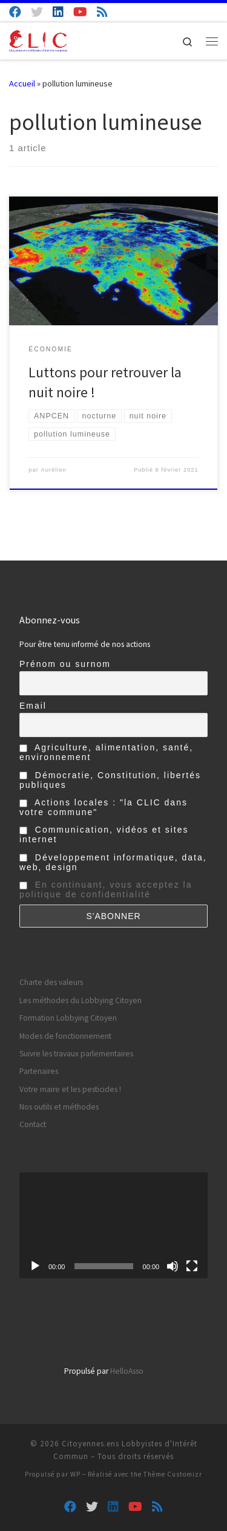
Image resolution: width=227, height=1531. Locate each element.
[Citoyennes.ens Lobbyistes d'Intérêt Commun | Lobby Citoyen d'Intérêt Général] (38, 39)
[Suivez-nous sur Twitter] (37, 12)
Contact (32, 1124)
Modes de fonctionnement (65, 1036)
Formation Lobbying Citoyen (68, 1018)
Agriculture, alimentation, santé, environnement (106, 752)
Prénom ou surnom (65, 664)
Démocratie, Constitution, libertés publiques (110, 780)
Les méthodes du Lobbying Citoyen (80, 1000)
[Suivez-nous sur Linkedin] (58, 12)
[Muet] (172, 1266)
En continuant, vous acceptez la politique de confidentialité (105, 889)
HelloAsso (126, 1371)
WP (75, 1474)
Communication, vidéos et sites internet (104, 834)
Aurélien (53, 470)
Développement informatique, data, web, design (113, 862)
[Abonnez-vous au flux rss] (102, 12)
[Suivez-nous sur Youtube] (80, 12)
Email (33, 705)
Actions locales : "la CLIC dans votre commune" (103, 807)
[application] (113, 1225)
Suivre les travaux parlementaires (76, 1053)
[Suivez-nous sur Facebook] (15, 12)
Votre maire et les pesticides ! (70, 1089)
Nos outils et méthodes (59, 1107)
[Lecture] (35, 1266)
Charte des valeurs (51, 982)
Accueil (22, 83)
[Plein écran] (192, 1266)
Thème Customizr (172, 1474)
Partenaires (38, 1071)
